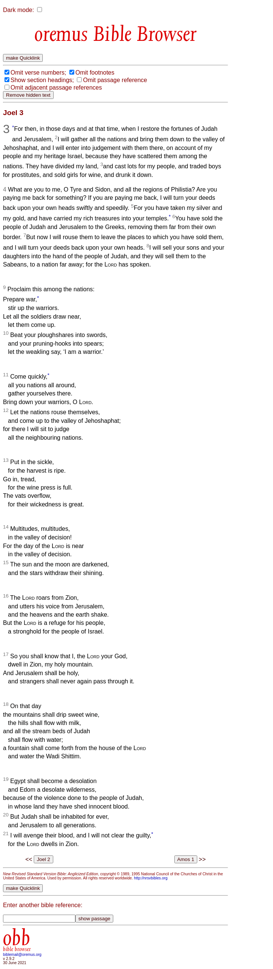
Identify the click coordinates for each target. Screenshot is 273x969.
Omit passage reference (115, 80)
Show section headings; (42, 80)
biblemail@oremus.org (22, 955)
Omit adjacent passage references (56, 87)
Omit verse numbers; (38, 72)
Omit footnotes (94, 72)
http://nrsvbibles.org (150, 878)
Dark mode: (18, 10)
